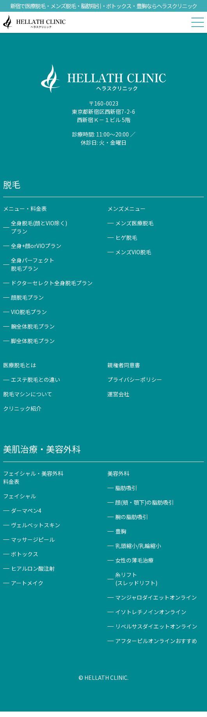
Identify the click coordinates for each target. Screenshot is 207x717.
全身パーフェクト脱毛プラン (32, 264)
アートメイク (27, 583)
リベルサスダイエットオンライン (156, 626)
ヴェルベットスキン (35, 525)
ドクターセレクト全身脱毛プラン (52, 283)
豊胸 (120, 531)
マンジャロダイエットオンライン (156, 597)
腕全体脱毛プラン (33, 326)
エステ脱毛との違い (35, 379)
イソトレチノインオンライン (150, 612)
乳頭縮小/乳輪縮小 (138, 546)
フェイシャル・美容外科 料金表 (36, 477)
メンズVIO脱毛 (133, 252)
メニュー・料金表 (25, 208)
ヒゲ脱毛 (126, 237)
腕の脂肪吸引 (131, 517)
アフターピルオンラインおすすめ (156, 641)
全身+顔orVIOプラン (36, 246)
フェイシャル (19, 496)
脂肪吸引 (126, 488)
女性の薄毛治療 (134, 560)
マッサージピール (33, 539)
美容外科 (118, 473)
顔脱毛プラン (27, 297)
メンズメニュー (126, 208)
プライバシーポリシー (134, 379)
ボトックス (24, 554)
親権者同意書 (123, 365)
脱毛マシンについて (27, 394)
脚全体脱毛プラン (33, 341)
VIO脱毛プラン (29, 312)
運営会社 (118, 394)
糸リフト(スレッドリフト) (136, 579)
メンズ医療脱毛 (134, 223)
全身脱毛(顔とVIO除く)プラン (39, 227)
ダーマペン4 (26, 510)
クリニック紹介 (22, 408)
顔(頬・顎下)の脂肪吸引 (144, 502)
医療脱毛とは (19, 365)
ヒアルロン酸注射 (33, 568)
